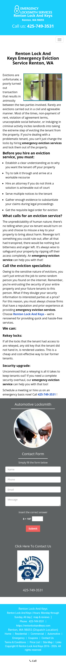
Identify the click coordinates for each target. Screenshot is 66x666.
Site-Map (48, 642)
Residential (21, 633)
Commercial (37, 633)
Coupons (33, 638)
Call (33, 660)
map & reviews (41, 617)
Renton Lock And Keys (28, 314)
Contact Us (48, 638)
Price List (35, 642)
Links (58, 642)
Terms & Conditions (15, 642)
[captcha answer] (37, 518)
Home (8, 633)
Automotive (54, 633)
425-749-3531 (40, 26)
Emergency (18, 638)
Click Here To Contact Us (33, 546)
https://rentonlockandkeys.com (33, 625)
